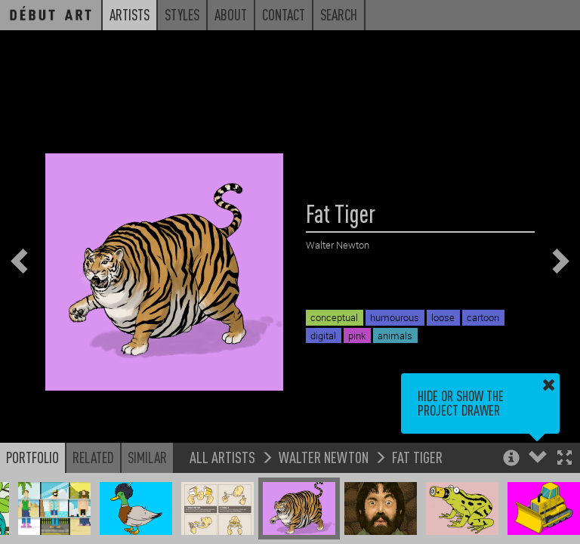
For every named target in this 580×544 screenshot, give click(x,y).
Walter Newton (324, 457)
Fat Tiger (417, 457)
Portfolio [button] (32, 457)
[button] (564, 459)
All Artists (222, 457)
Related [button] (93, 457)
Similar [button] (147, 457)
